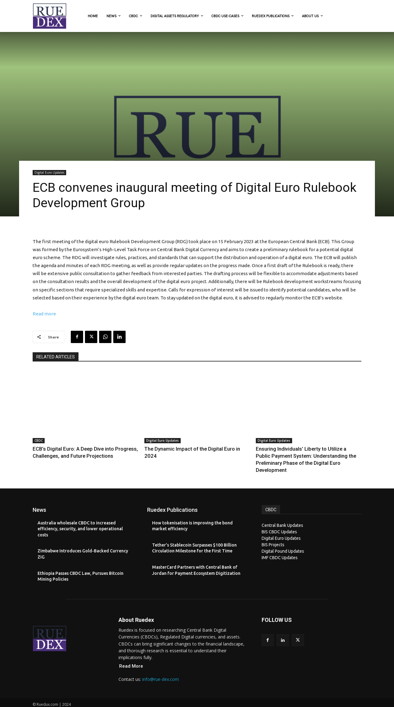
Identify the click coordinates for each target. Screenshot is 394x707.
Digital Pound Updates (283, 541)
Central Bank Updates (282, 515)
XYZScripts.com (224, 703)
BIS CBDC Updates (279, 521)
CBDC (38, 440)
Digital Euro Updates (49, 172)
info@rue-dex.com (160, 670)
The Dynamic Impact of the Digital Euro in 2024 (186, 448)
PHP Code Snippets (173, 703)
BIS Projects (273, 534)
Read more (44, 313)
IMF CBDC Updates (280, 547)
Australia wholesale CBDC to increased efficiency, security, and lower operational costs (80, 519)
